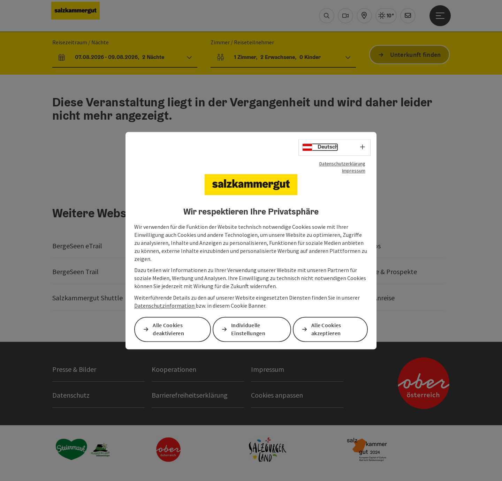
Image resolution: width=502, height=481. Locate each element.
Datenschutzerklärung (342, 163)
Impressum (353, 170)
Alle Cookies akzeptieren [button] (326, 329)
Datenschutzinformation (165, 305)
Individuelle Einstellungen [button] (248, 329)
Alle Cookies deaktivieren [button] (168, 329)
